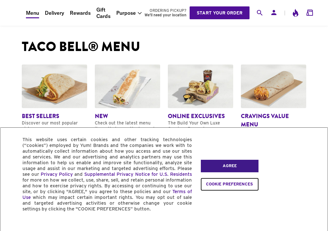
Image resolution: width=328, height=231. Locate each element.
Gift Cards (103, 12)
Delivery (54, 13)
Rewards (80, 13)
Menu (32, 13)
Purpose (126, 13)
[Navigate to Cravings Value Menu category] (273, 102)
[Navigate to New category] (127, 98)
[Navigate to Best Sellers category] (54, 98)
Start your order (219, 12)
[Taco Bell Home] (13, 12)
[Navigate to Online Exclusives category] (200, 100)
